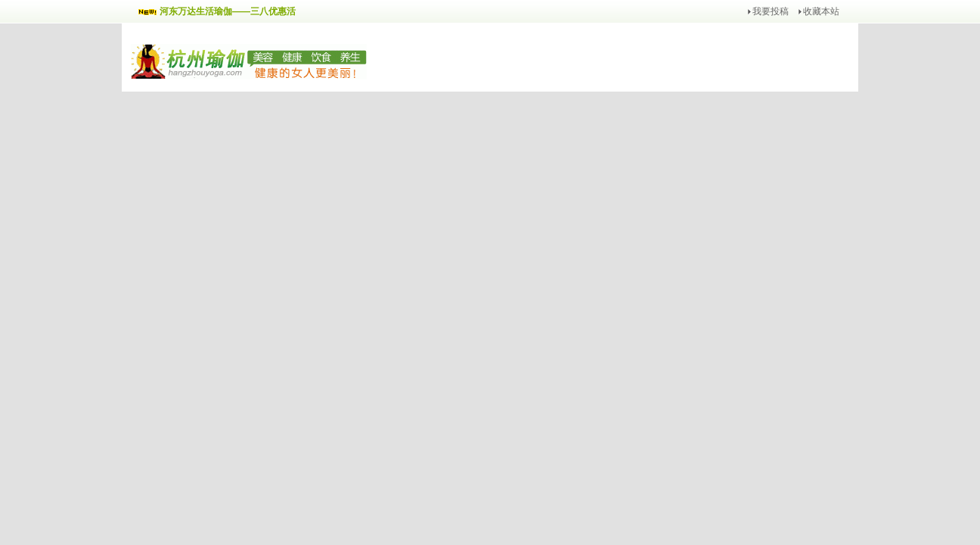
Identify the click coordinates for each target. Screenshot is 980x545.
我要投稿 (770, 11)
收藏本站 (821, 11)
